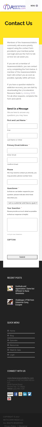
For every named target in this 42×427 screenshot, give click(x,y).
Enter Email (11, 155)
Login (12, 355)
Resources (14, 345)
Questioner (13, 188)
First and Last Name (17, 120)
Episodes (13, 340)
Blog (12, 336)
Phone (10, 170)
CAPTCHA (11, 240)
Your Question (14, 208)
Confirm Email (12, 164)
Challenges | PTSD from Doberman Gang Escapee (24, 302)
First (8, 130)
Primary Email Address (18, 145)
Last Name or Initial (14, 140)
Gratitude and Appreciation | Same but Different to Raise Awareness (24, 289)
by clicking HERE (28, 93)
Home (12, 331)
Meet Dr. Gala (15, 350)
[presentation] (24, 246)
